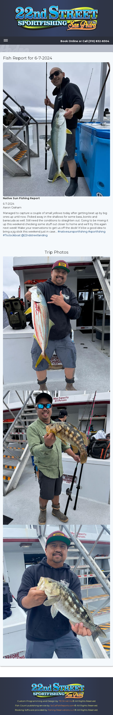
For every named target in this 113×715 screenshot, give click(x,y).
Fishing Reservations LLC (61, 710)
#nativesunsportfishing (72, 231)
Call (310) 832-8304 (95, 41)
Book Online (69, 41)
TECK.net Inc (65, 701)
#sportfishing (96, 231)
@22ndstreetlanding (34, 235)
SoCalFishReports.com (62, 705)
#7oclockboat (12, 235)
